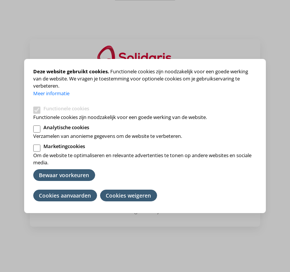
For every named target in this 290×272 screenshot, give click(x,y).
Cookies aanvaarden (65, 195)
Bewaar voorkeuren (64, 175)
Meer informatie (51, 93)
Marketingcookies (64, 146)
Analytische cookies (66, 127)
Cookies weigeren (128, 195)
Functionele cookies (66, 108)
